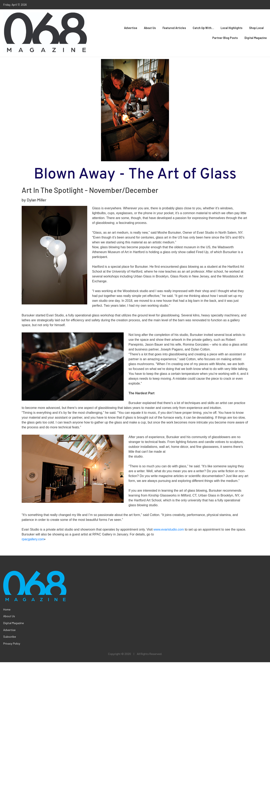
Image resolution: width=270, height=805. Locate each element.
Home (7, 609)
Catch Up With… (203, 28)
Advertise (130, 28)
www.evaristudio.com (168, 529)
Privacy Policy (11, 643)
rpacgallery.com (33, 539)
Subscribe (9, 636)
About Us (150, 28)
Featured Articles (174, 28)
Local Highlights (231, 28)
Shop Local (256, 28)
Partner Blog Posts (225, 38)
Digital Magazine (255, 38)
